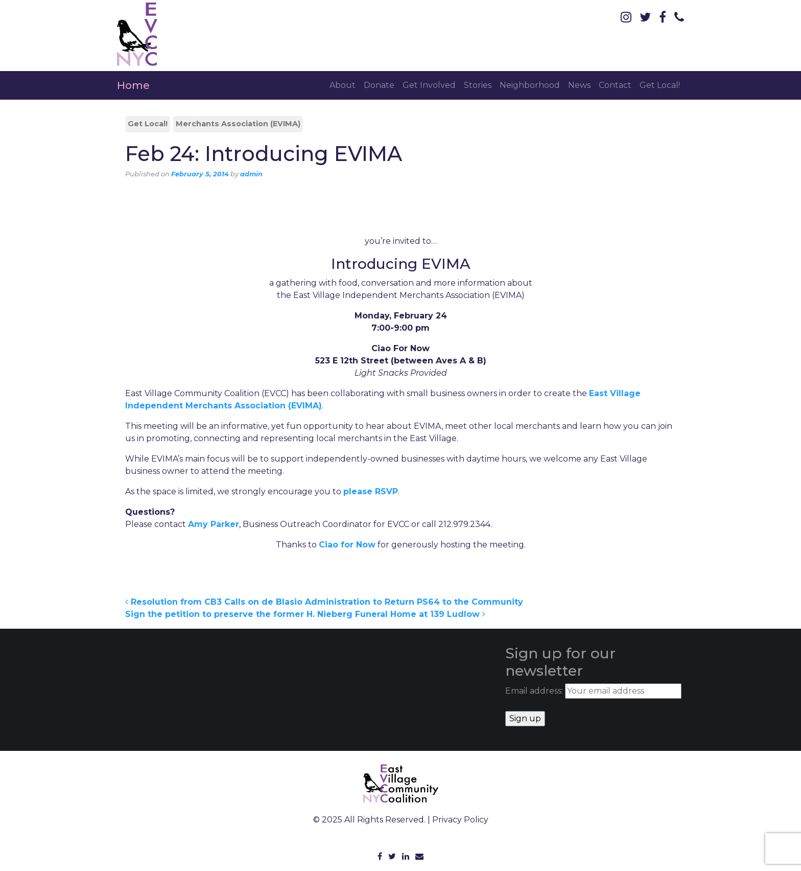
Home (133, 85)
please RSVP (370, 491)
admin (251, 174)
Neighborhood (530, 85)
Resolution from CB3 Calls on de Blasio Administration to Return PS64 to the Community (324, 602)
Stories (477, 85)
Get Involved (429, 85)
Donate (379, 85)
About (342, 85)
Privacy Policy (460, 819)
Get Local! (660, 85)
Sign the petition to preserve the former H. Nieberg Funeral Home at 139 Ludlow (305, 614)
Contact (615, 85)
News (579, 85)
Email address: (593, 691)
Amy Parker (213, 524)
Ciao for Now (347, 544)
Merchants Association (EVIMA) (238, 123)
